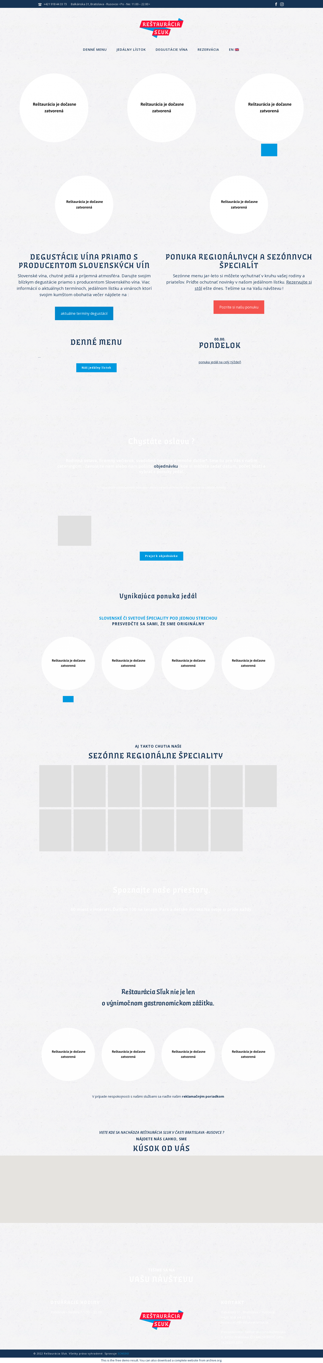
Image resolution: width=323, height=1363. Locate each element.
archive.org (213, 1360)
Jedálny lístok (131, 49)
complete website (186, 1360)
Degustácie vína (172, 49)
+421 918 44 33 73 (55, 4)
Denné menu (95, 49)
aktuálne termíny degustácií (84, 313)
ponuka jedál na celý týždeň (220, 362)
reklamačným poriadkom (203, 1096)
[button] (161, 1186)
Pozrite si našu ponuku (238, 307)
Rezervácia (208, 49)
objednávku (166, 466)
